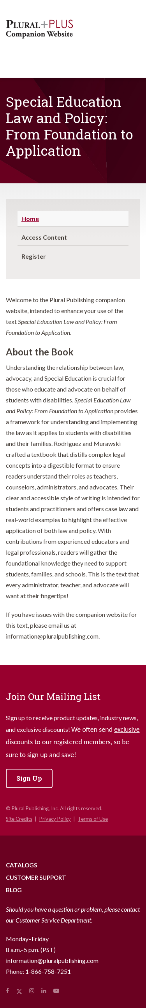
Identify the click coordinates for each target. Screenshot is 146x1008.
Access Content (44, 237)
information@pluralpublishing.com (52, 960)
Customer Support (36, 877)
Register (33, 256)
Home (30, 218)
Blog (14, 889)
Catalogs (21, 865)
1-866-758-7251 (48, 971)
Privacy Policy (55, 819)
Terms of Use (93, 819)
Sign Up (29, 778)
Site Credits (19, 819)
